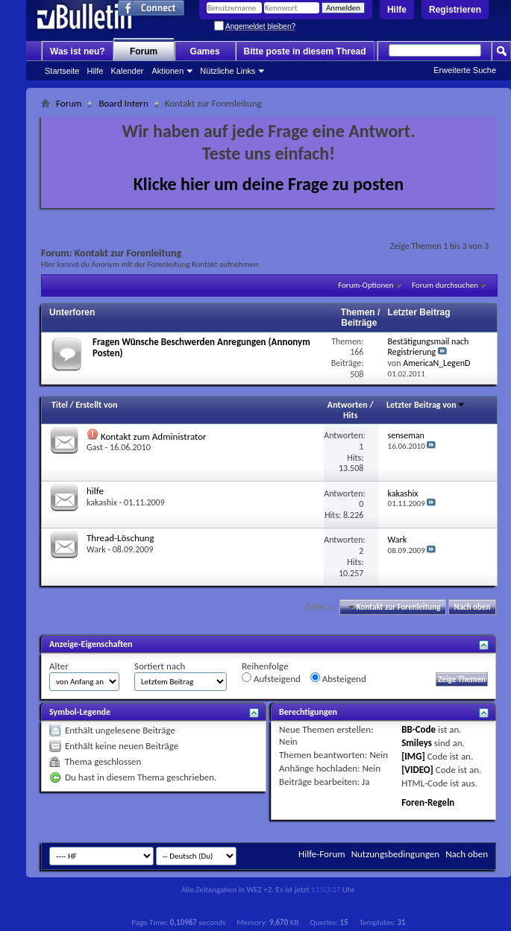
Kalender (126, 70)
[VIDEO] (417, 769)
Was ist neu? (77, 51)
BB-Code (418, 729)
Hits (350, 415)
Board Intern (123, 103)
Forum (143, 51)
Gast (95, 447)
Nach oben (472, 607)
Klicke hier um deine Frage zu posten (269, 184)
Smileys (416, 742)
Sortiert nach (159, 666)
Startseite (62, 70)
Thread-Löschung (120, 537)
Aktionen (168, 70)
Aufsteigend (271, 678)
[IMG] (413, 756)
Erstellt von (96, 405)
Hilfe (397, 9)
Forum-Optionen (365, 285)
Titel (59, 405)
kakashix (102, 502)
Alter (59, 666)
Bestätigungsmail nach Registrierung (428, 347)
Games (205, 51)
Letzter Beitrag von (425, 405)
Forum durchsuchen (445, 285)
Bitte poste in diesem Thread (305, 51)
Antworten (347, 405)
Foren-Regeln (427, 802)
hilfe (95, 490)
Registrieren (455, 9)
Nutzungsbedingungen (395, 853)
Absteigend (338, 678)
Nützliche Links (227, 70)
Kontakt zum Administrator (154, 436)
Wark (96, 549)
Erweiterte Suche (464, 70)
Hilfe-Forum (321, 853)
